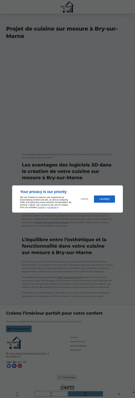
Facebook (52, 207)
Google (41, 207)
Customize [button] (84, 199)
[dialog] (67, 199)
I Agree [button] (104, 199)
